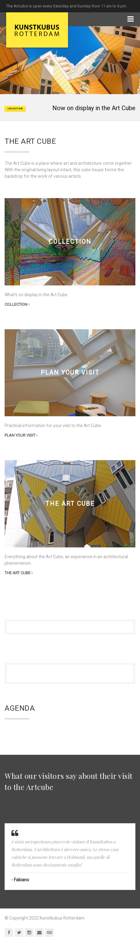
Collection (17, 304)
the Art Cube (19, 573)
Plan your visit (21, 435)
